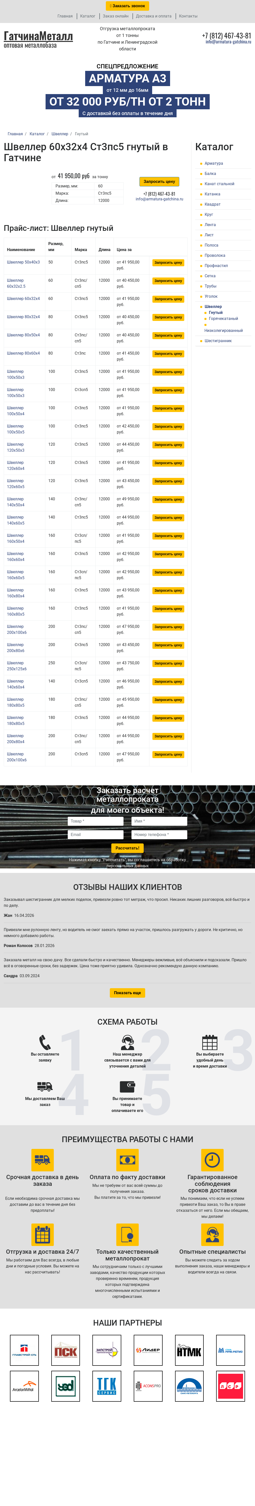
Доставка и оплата (154, 16)
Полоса (211, 245)
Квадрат (213, 204)
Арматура (214, 163)
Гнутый (216, 312)
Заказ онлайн (115, 16)
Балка (210, 173)
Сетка (210, 276)
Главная (65, 16)
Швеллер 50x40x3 (23, 262)
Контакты (188, 16)
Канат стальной (219, 183)
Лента (210, 224)
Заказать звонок (127, 6)
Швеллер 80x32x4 (23, 316)
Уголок (211, 296)
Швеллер (213, 306)
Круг (209, 214)
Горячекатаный (223, 318)
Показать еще (127, 992)
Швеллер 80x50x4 (23, 335)
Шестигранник (218, 340)
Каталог (87, 16)
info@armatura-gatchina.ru (228, 41)
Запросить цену (159, 181)
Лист (209, 235)
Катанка (212, 194)
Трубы (210, 286)
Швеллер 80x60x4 (23, 353)
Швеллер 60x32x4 (23, 298)
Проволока (215, 255)
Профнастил (216, 265)
